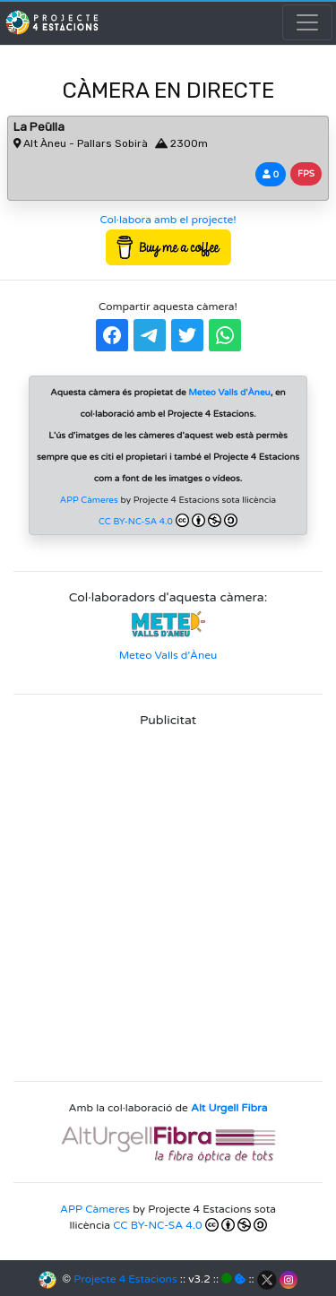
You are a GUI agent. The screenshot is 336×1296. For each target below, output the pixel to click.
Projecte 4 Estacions (125, 1279)
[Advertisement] (168, 898)
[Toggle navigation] (307, 22)
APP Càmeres (89, 500)
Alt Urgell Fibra (229, 1108)
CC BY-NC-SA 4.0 (168, 520)
